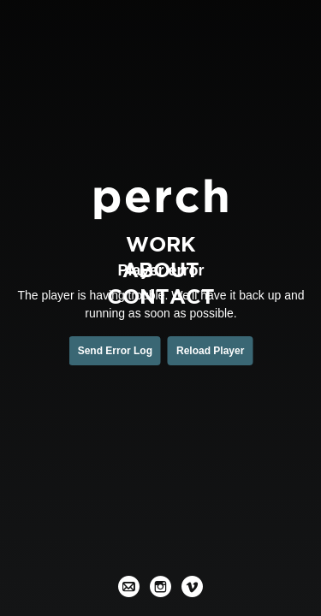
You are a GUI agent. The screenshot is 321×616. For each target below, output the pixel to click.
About (160, 270)
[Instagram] (160, 585)
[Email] (129, 585)
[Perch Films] (161, 199)
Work (161, 244)
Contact (161, 296)
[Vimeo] (192, 585)
